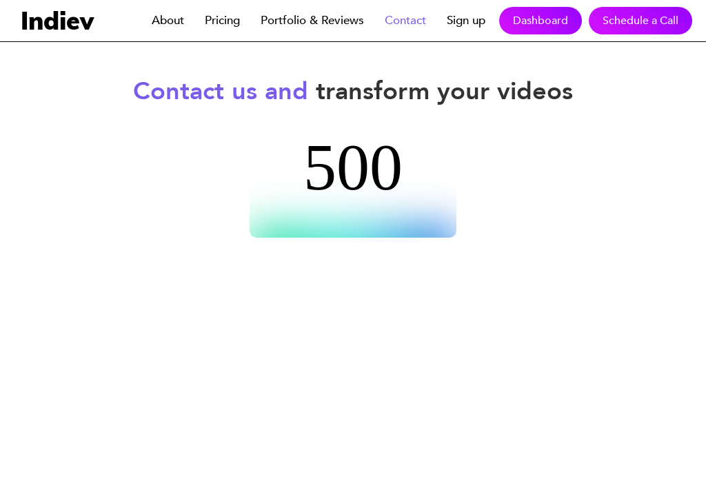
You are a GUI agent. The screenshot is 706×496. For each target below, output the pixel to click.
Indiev (57, 20)
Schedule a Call (640, 20)
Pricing (222, 20)
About (168, 20)
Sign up (466, 20)
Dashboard (540, 20)
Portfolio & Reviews (312, 20)
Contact (405, 20)
